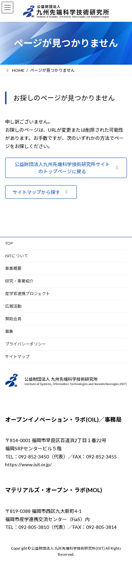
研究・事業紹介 (19, 281)
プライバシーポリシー (25, 343)
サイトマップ (17, 356)
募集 (9, 331)
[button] (66, 168)
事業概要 (13, 268)
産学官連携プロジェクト (27, 293)
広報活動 (13, 306)
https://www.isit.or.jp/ (28, 465)
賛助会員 (13, 318)
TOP (9, 243)
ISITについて (16, 255)
